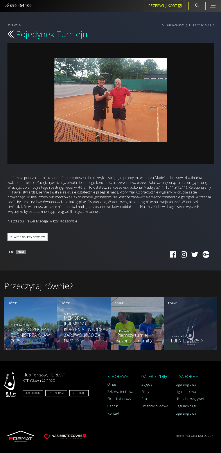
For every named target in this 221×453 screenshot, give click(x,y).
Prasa (146, 398)
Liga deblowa (185, 391)
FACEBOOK (33, 393)
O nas (112, 384)
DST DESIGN (206, 436)
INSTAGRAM (56, 393)
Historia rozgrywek (190, 398)
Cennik (112, 406)
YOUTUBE (79, 393)
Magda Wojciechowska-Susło (193, 25)
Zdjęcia (147, 384)
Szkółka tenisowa (120, 391)
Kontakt (113, 413)
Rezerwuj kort (164, 5)
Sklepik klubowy (119, 398)
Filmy (145, 391)
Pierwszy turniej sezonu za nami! (134, 338)
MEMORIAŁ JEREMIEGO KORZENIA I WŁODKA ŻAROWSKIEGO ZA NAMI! (84, 329)
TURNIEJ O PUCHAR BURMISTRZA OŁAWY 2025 (31, 335)
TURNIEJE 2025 (186, 341)
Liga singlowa (185, 384)
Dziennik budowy (154, 406)
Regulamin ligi (185, 406)
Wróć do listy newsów (27, 237)
